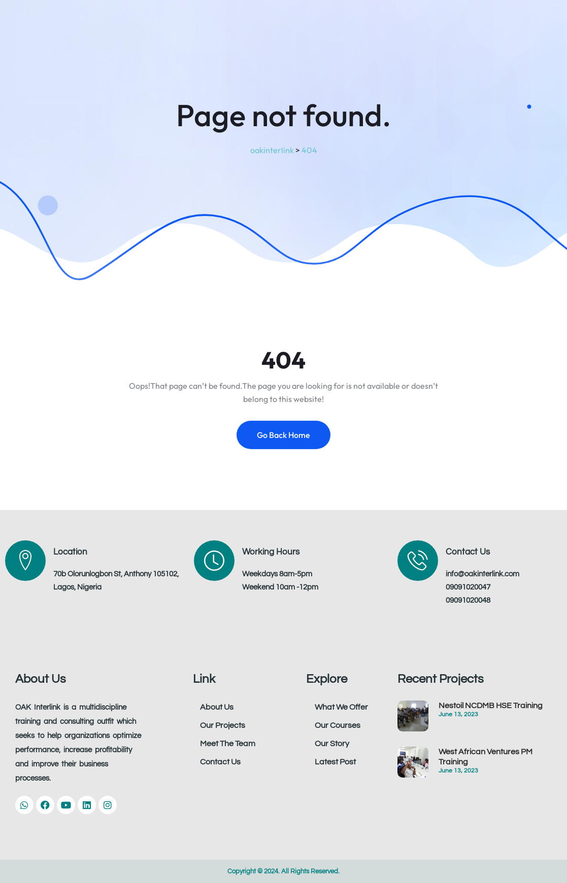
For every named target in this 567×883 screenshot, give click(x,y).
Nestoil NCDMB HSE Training (491, 706)
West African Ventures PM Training (485, 757)
